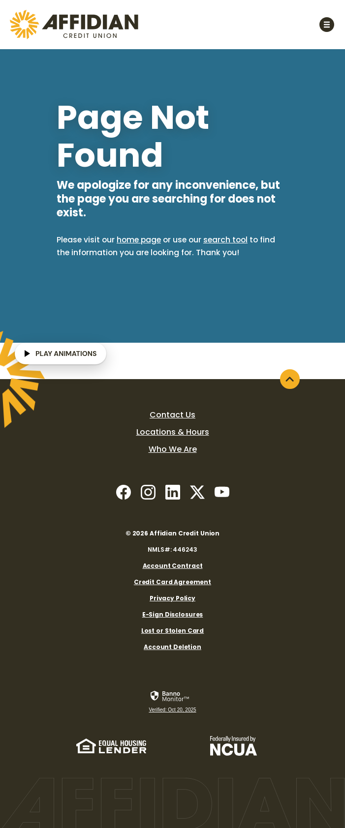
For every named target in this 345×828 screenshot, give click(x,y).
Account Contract (173, 566)
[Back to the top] (290, 379)
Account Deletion (172, 647)
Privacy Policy (172, 598)
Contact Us (172, 414)
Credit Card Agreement (172, 582)
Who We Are (173, 449)
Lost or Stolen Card (172, 630)
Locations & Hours (172, 432)
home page (139, 239)
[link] (172, 702)
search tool (225, 239)
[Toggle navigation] (326, 24)
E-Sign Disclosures (172, 614)
